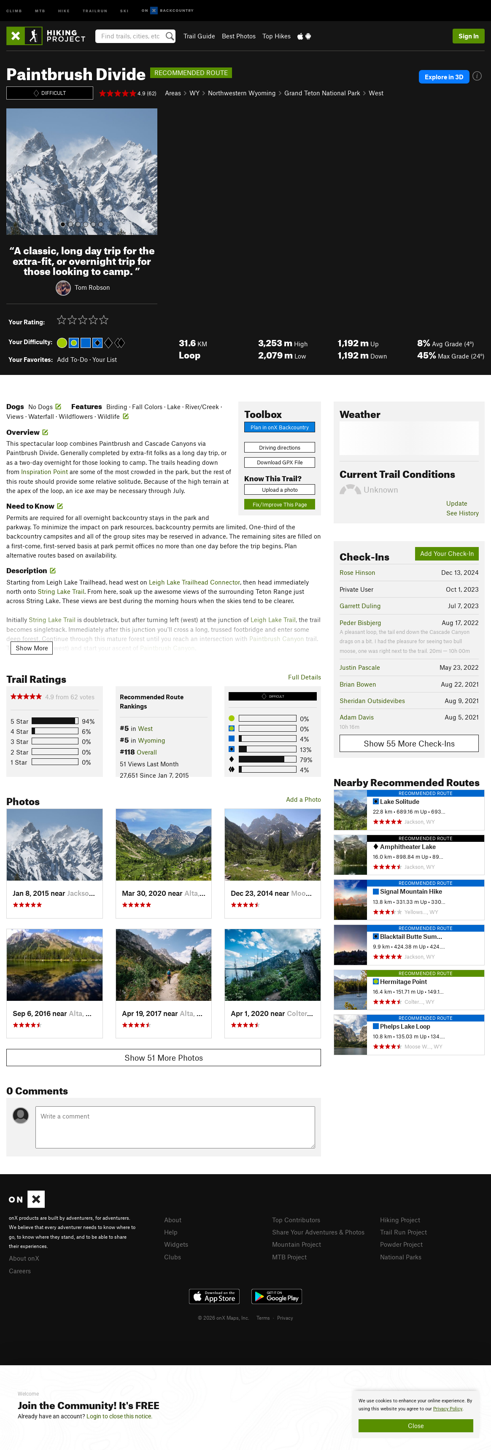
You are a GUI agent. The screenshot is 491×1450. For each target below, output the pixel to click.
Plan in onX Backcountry (280, 427)
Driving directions (279, 447)
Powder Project (401, 1244)
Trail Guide (199, 36)
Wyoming (151, 740)
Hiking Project (400, 1220)
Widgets (176, 1244)
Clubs (172, 1257)
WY (194, 93)
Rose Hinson (357, 572)
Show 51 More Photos (163, 1057)
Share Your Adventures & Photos (318, 1232)
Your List (104, 359)
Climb (14, 10)
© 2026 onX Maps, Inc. (223, 1318)
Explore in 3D (444, 77)
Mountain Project (296, 1244)
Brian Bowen (358, 684)
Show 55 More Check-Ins (409, 743)
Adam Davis (357, 717)
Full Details (304, 677)
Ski (124, 10)
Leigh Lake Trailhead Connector (194, 582)
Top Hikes (276, 36)
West (376, 93)
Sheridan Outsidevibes (372, 700)
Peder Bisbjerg (360, 622)
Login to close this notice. (119, 1416)
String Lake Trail (61, 591)
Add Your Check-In (447, 553)
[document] (416, 1414)
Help (171, 1232)
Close (416, 1425)
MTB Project (289, 1257)
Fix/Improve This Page (280, 504)
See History (462, 513)
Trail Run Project (403, 1232)
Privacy (285, 1318)
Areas (173, 93)
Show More (32, 648)
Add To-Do (72, 359)
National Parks (400, 1257)
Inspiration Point (44, 471)
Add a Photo (303, 799)
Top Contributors (296, 1220)
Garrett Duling (360, 605)
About (172, 1220)
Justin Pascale (360, 667)
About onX (24, 1258)
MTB (40, 10)
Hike (64, 10)
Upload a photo (280, 489)
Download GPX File (280, 462)
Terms (263, 1318)
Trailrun (95, 10)
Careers (20, 1271)
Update (456, 503)
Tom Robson (92, 287)
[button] (14, 171)
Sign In (469, 36)
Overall (147, 752)
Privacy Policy (447, 1409)
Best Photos (239, 36)
